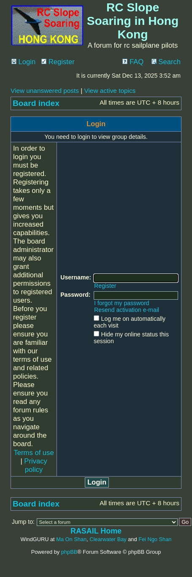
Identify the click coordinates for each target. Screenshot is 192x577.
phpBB (69, 552)
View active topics (109, 90)
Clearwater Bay (107, 539)
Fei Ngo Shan (154, 539)
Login (23, 62)
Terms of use (34, 453)
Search (166, 62)
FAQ (132, 62)
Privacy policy (35, 465)
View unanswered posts (45, 90)
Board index (36, 103)
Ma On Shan (71, 539)
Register (58, 62)
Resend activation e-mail (126, 309)
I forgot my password (121, 303)
